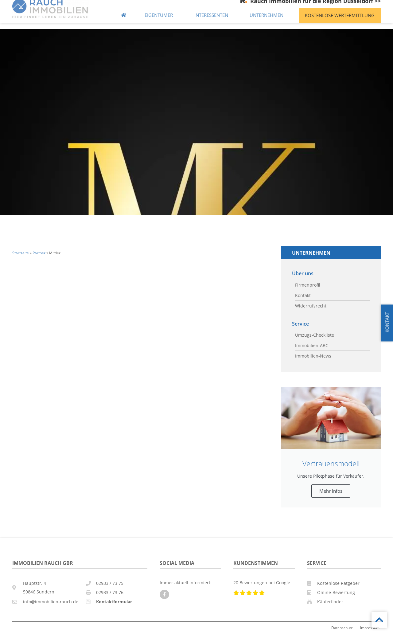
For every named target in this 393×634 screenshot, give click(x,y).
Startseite (20, 252)
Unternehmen (268, 10)
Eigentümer (160, 10)
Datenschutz (342, 627)
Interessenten (212, 10)
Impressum (369, 627)
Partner (39, 252)
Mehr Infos (330, 491)
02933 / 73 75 (109, 583)
